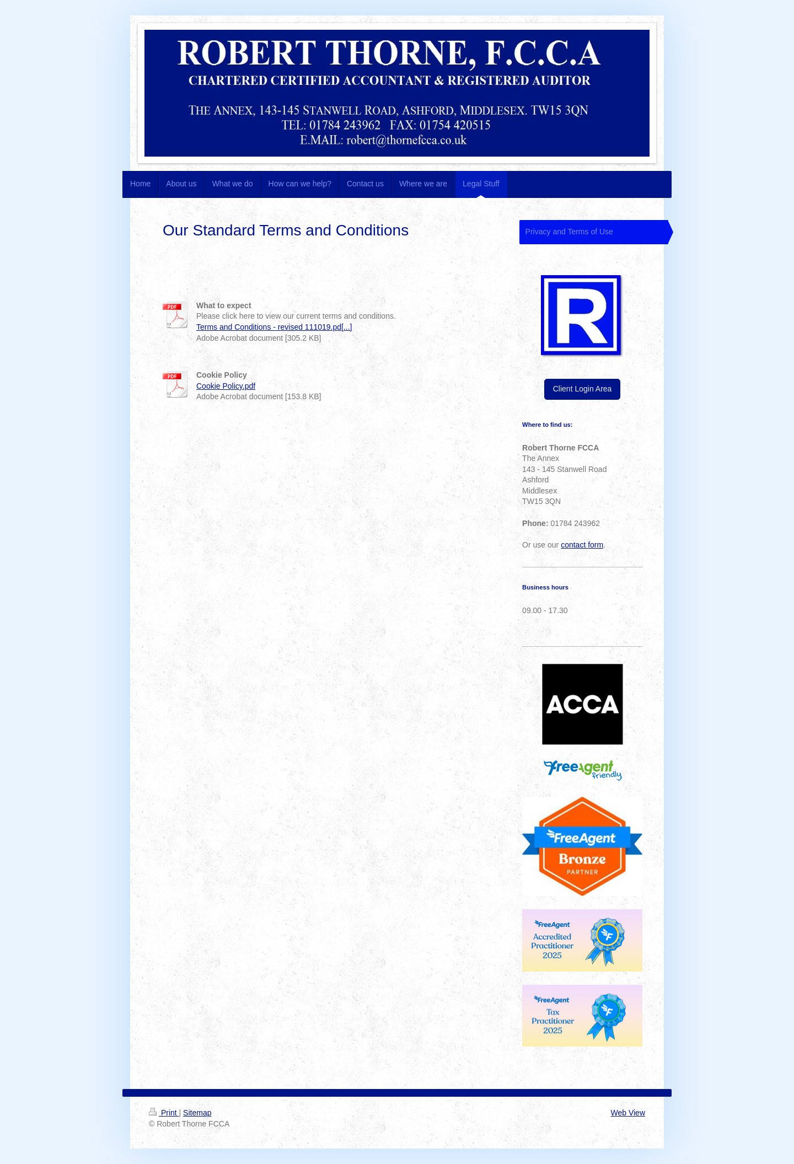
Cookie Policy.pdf (225, 386)
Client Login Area (582, 388)
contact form (582, 544)
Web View (627, 1112)
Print (164, 1112)
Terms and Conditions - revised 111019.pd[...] (274, 327)
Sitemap (197, 1112)
